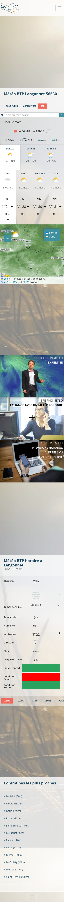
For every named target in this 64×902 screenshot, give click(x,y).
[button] (31, 265)
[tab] (7, 701)
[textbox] (34, 115)
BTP (42, 106)
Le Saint (13, 796)
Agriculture (29, 106)
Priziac (12, 818)
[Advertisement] (32, 51)
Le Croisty (14, 862)
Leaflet (6, 278)
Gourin (12, 810)
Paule (12, 847)
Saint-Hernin (16, 876)
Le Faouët (14, 832)
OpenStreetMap (10, 282)
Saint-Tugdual (16, 825)
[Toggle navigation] (59, 8)
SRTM (26, 282)
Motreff (13, 869)
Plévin (12, 840)
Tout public (12, 106)
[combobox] (34, 114)
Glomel (13, 855)
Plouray (13, 803)
